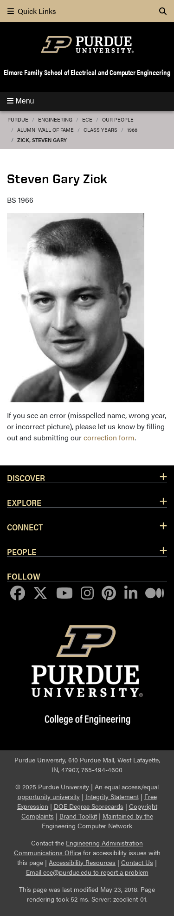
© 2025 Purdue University (52, 786)
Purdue (17, 119)
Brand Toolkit (78, 815)
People (21, 551)
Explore (24, 502)
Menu (20, 101)
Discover (26, 477)
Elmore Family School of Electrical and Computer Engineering (87, 72)
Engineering (55, 119)
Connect (25, 527)
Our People (118, 119)
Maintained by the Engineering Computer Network (97, 820)
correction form (109, 437)
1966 (132, 129)
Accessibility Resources (82, 862)
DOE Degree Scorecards (88, 806)
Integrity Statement (112, 796)
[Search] (163, 11)
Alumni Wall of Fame (45, 129)
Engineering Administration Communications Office (78, 847)
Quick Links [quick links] (31, 11)
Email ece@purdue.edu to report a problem (87, 872)
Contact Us (137, 862)
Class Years (100, 129)
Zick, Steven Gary (42, 139)
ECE (87, 119)
